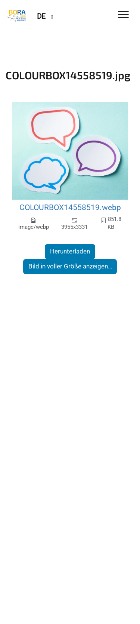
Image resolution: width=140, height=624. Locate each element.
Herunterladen (70, 251)
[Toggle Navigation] (123, 15)
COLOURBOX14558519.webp (70, 207)
